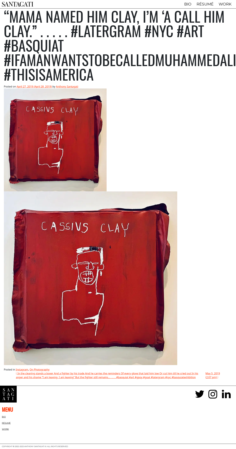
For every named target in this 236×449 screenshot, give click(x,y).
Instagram (22, 369)
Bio (187, 4)
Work (225, 4)
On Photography (39, 369)
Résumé (205, 4)
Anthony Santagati (67, 86)
